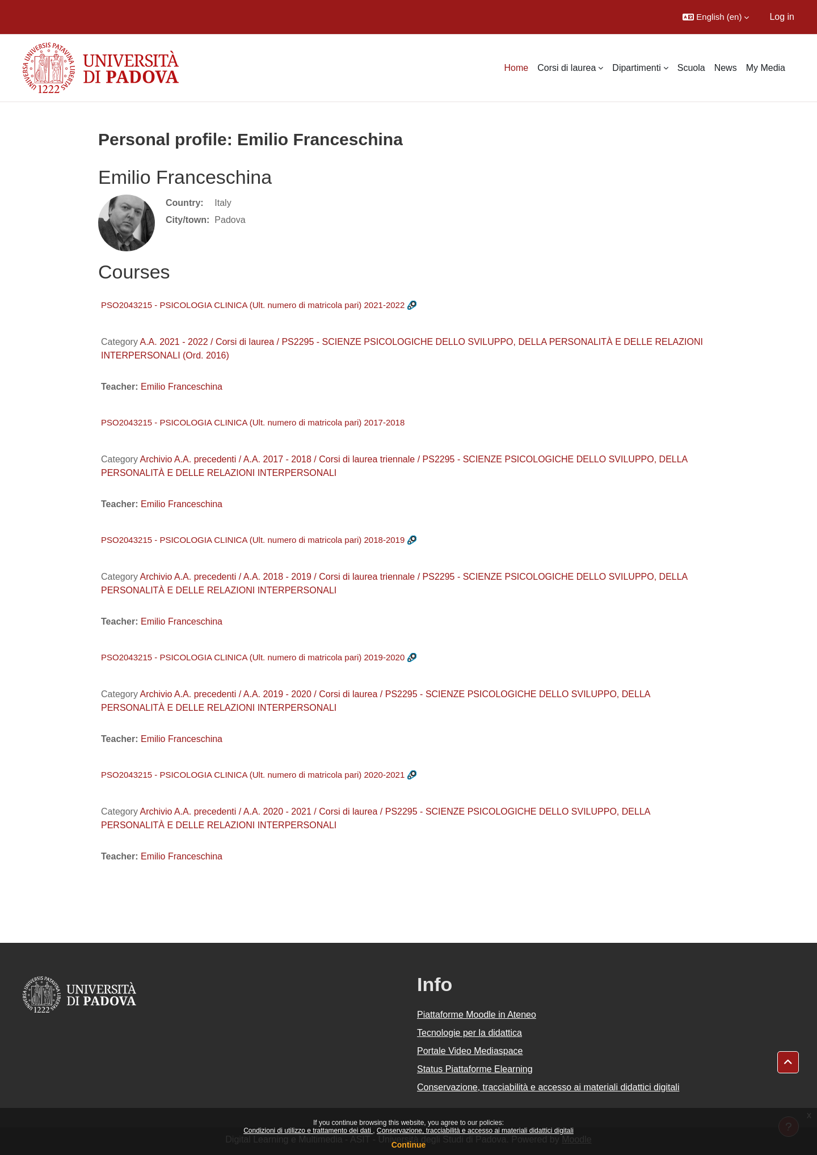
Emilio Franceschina (181, 386)
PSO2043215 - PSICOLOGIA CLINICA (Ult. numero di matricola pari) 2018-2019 (253, 540)
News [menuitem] (725, 68)
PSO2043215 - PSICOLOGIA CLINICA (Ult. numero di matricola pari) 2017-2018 (253, 422)
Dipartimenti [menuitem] (636, 68)
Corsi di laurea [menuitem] (566, 68)
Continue (408, 1144)
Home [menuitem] (516, 68)
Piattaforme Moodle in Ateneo (476, 1014)
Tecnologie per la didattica (469, 1033)
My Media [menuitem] (765, 68)
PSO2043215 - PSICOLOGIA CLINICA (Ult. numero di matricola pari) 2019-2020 (253, 657)
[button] (716, 17)
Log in (781, 17)
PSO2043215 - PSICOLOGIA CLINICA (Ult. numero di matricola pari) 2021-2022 (253, 305)
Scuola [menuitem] (691, 68)
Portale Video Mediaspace (470, 1051)
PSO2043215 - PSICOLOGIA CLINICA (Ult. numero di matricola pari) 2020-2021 (253, 774)
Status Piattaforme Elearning (475, 1069)
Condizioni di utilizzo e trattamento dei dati (308, 1131)
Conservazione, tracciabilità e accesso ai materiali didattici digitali (475, 1131)
